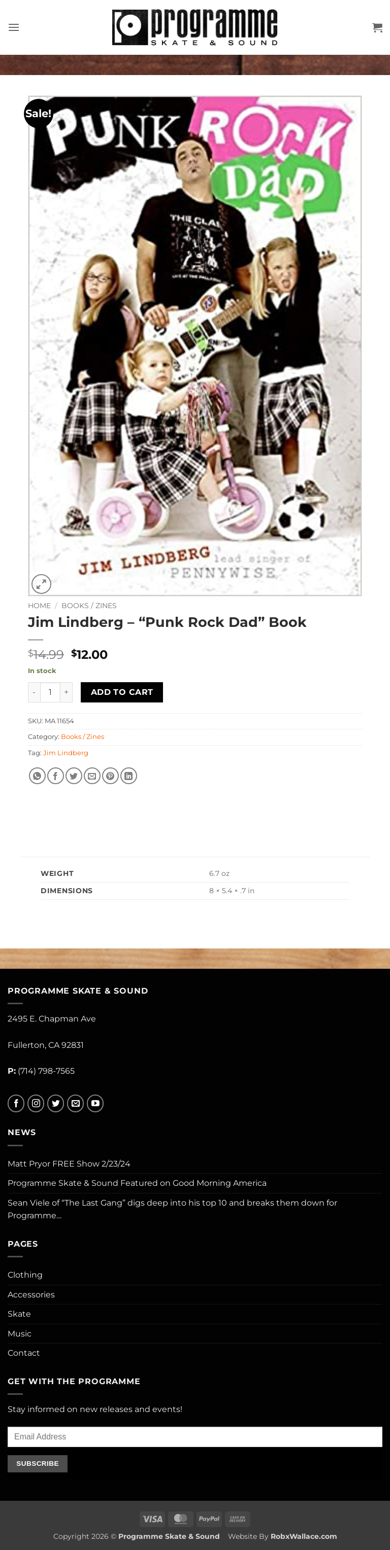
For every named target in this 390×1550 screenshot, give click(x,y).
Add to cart (122, 692)
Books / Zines (89, 606)
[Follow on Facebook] (16, 1103)
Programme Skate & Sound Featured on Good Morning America (137, 1183)
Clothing (25, 1275)
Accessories (31, 1294)
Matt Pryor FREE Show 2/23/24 (69, 1164)
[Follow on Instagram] (35, 1103)
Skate (19, 1314)
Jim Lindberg (65, 753)
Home (39, 606)
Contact (24, 1353)
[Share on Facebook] (55, 775)
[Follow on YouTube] (95, 1103)
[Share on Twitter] (74, 775)
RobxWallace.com (304, 1536)
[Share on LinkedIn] (128, 775)
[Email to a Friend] (92, 775)
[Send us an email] (75, 1103)
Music (19, 1333)
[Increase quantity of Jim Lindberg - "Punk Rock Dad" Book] (66, 692)
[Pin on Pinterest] (110, 775)
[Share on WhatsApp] (37, 775)
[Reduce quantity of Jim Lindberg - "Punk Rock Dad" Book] (34, 692)
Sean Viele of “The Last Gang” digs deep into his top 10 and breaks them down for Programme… (172, 1209)
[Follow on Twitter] (55, 1103)
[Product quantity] (50, 692)
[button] (14, 27)
